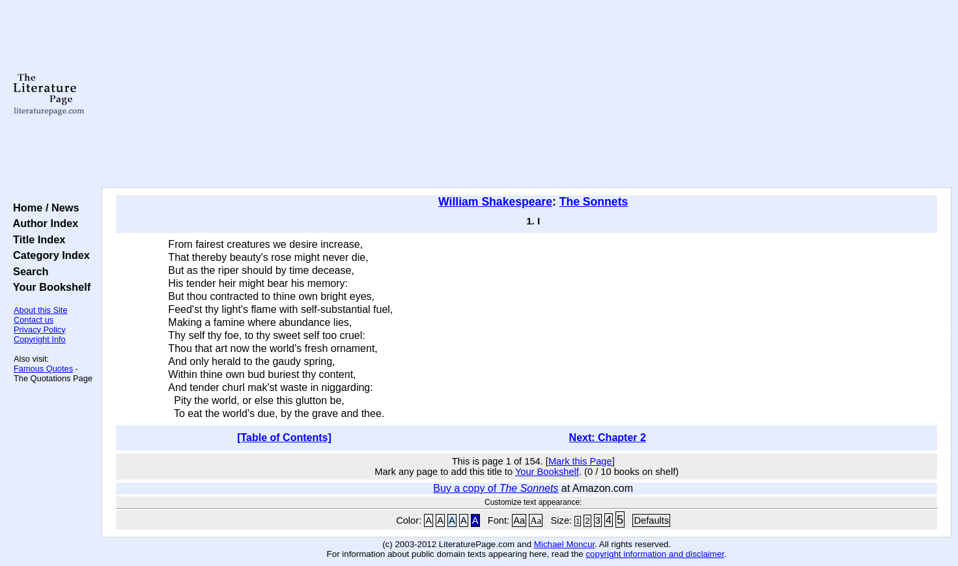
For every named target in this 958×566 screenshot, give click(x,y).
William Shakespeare (495, 201)
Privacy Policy (40, 329)
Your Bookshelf (49, 287)
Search (27, 271)
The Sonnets (593, 201)
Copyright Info (40, 339)
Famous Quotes (43, 368)
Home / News (43, 207)
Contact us (33, 320)
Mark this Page (580, 461)
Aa (519, 520)
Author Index (42, 223)
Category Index (48, 255)
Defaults (651, 520)
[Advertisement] (527, 94)
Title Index (36, 239)
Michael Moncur (564, 544)
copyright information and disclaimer (654, 554)
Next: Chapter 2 (607, 437)
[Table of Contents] (284, 437)
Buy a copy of (495, 488)
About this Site (41, 310)
